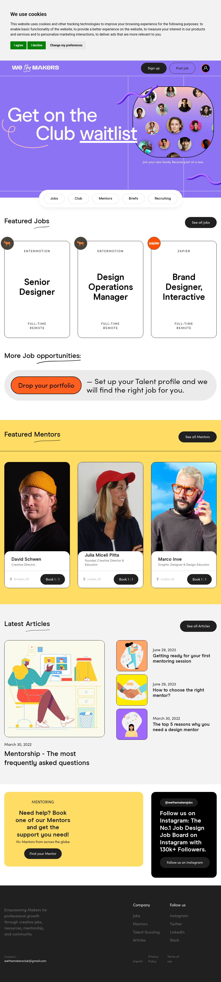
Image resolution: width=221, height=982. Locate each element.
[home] (65, 68)
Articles (139, 940)
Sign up (154, 68)
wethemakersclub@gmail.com (25, 961)
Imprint (138, 961)
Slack (174, 940)
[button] (205, 68)
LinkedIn (177, 932)
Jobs (136, 915)
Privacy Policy (153, 959)
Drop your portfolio (46, 385)
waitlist (108, 134)
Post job (182, 68)
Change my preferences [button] (66, 45)
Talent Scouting (146, 932)
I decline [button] (36, 45)
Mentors (140, 923)
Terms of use (173, 959)
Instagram (179, 915)
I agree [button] (18, 45)
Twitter (176, 923)
